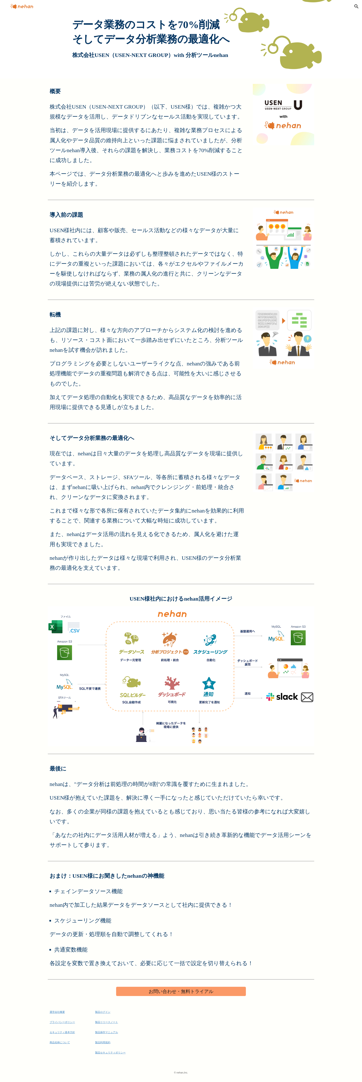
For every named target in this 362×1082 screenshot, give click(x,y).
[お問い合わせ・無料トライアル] (181, 991)
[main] (180, 39)
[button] (356, 6)
